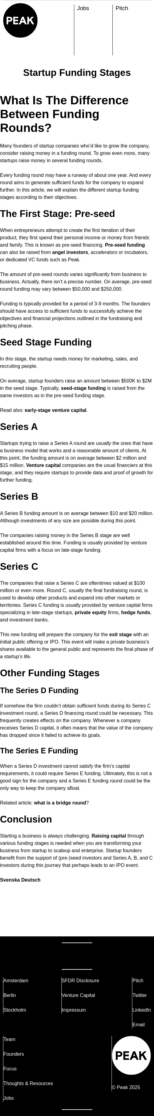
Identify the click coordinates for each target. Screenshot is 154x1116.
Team (9, 1039)
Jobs (83, 8)
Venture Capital (78, 995)
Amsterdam (15, 980)
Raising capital (109, 835)
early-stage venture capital (55, 410)
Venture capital (43, 465)
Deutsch (30, 880)
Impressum (74, 1010)
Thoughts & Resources (28, 1083)
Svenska (10, 880)
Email (138, 1024)
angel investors (70, 252)
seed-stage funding (83, 388)
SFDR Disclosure (80, 980)
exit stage (120, 634)
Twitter (139, 995)
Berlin (9, 995)
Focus (10, 1068)
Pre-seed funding (125, 245)
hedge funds (135, 612)
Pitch (122, 8)
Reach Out (27, 955)
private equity (91, 612)
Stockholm (14, 1010)
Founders (13, 1054)
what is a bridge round (60, 802)
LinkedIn (141, 1010)
